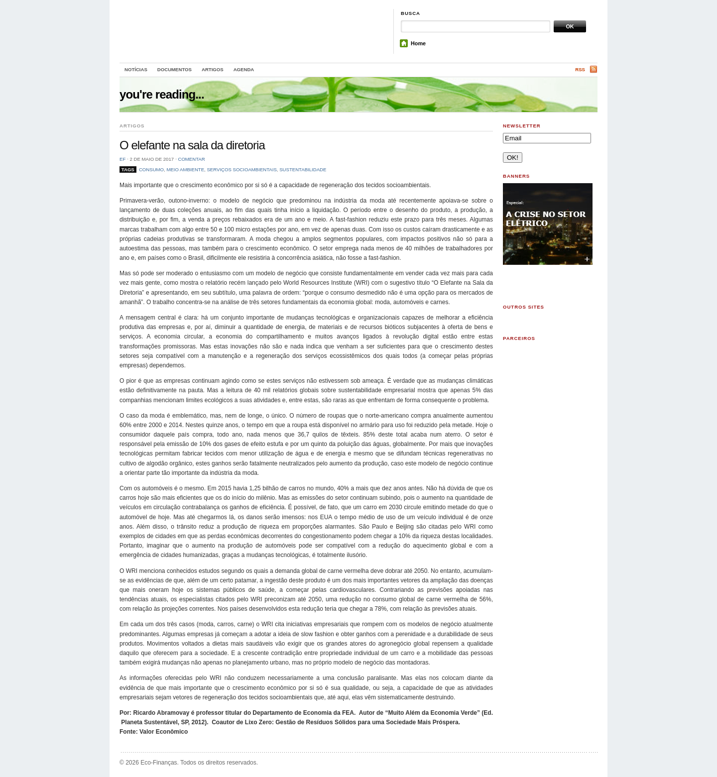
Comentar (191, 159)
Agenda (244, 69)
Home (418, 43)
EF (122, 159)
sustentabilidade (302, 169)
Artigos (213, 69)
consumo (151, 169)
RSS (580, 69)
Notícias (135, 69)
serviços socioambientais (241, 169)
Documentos (174, 69)
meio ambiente (185, 169)
